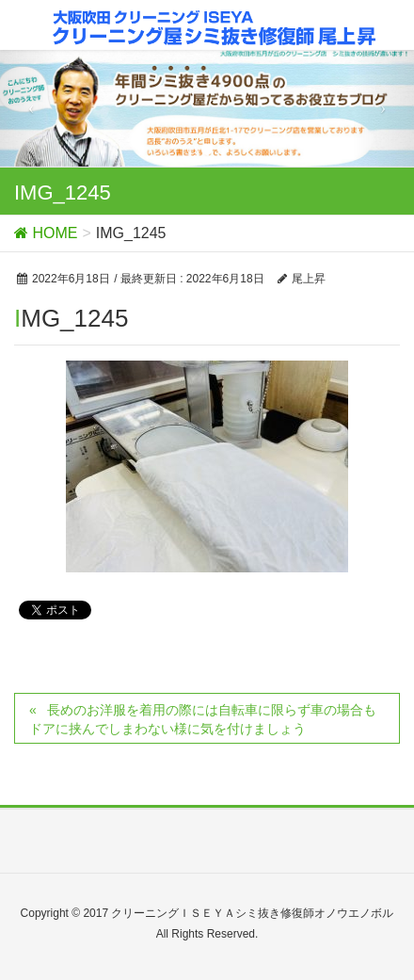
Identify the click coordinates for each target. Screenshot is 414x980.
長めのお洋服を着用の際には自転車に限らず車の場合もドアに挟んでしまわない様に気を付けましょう (202, 719)
